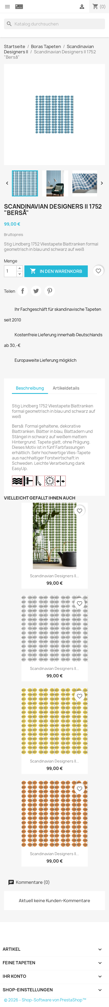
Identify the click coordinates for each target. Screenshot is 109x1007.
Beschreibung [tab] (30, 388)
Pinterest (49, 291)
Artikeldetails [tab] (66, 388)
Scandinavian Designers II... (54, 575)
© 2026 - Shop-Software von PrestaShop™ (45, 1000)
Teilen (22, 291)
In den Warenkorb (56, 271)
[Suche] (54, 24)
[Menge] (10, 271)
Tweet (36, 291)
